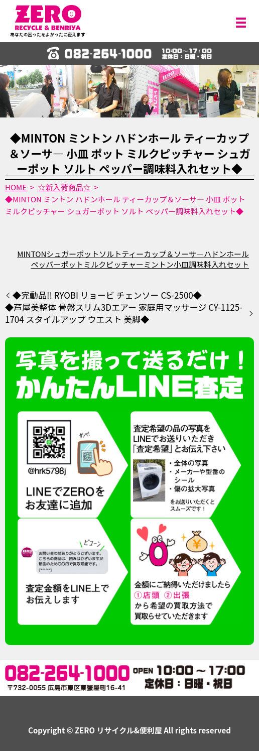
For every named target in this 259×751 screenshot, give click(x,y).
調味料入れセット (219, 264)
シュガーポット (72, 253)
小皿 (181, 264)
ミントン (159, 264)
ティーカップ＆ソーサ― (162, 253)
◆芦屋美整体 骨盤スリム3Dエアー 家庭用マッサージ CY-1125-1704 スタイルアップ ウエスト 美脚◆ (123, 313)
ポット (72, 264)
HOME (16, 187)
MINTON (31, 253)
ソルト (110, 253)
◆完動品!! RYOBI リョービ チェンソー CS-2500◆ (107, 295)
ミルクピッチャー (113, 264)
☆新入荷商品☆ (64, 187)
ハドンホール (226, 253)
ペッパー (46, 264)
